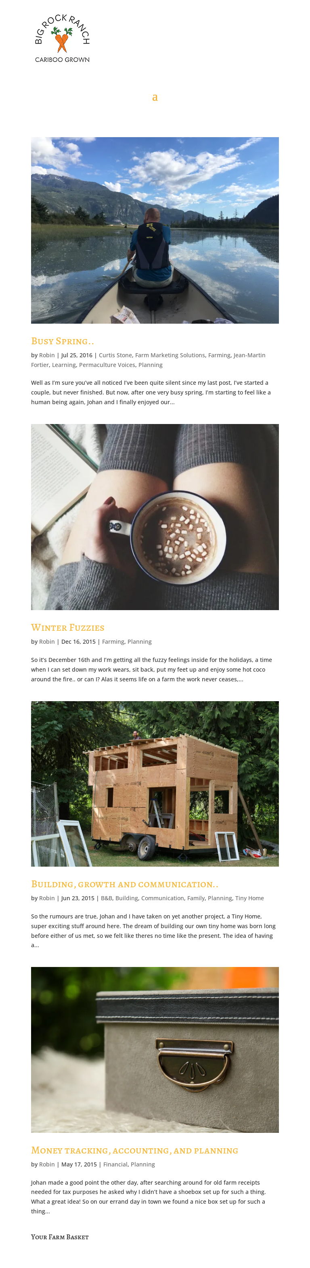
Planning (150, 365)
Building (126, 898)
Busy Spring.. (62, 341)
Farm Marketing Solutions (170, 355)
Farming (219, 355)
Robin (47, 355)
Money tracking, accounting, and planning (135, 1150)
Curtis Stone (115, 355)
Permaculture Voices (107, 365)
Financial (115, 1164)
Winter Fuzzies (68, 627)
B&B (106, 898)
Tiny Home (249, 898)
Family (196, 898)
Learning (64, 365)
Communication (162, 898)
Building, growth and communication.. (125, 884)
